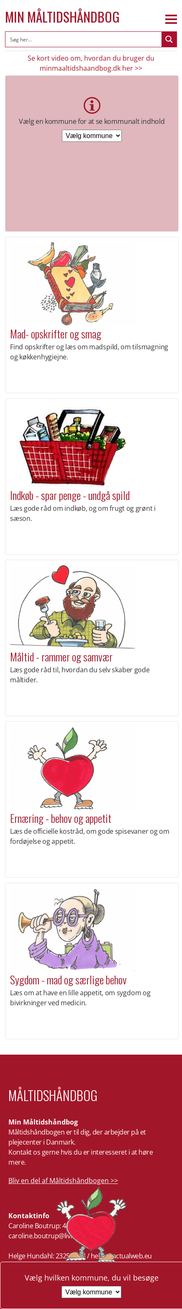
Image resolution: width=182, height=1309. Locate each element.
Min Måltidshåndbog (62, 16)
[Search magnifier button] (169, 39)
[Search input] (84, 39)
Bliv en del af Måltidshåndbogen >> (63, 1180)
